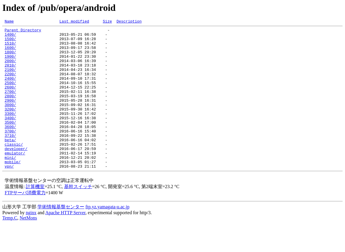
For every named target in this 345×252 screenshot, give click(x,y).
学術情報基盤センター (60, 235)
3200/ (10, 126)
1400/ (10, 37)
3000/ (10, 121)
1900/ (10, 63)
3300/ (10, 131)
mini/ (10, 184)
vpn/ (9, 195)
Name (9, 22)
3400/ (10, 137)
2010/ (10, 73)
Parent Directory (23, 31)
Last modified (74, 22)
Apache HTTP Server (65, 241)
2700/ (10, 105)
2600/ (10, 100)
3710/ (10, 158)
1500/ (10, 42)
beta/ (10, 163)
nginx (31, 241)
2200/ (10, 84)
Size (107, 22)
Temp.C (9, 246)
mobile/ (13, 190)
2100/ (10, 79)
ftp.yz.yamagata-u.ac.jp (107, 235)
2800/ (10, 110)
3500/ (10, 142)
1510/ (10, 47)
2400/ (10, 89)
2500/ (10, 95)
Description (129, 22)
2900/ (10, 116)
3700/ (10, 153)
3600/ (10, 147)
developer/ (16, 174)
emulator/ (15, 179)
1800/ (10, 58)
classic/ (14, 168)
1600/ (10, 52)
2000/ (10, 68)
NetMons (28, 246)
